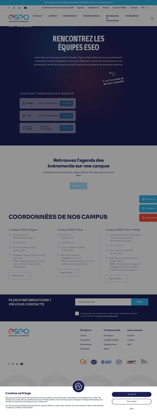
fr (142, 8)
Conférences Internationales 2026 (58, 8)
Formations (69, 16)
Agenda (80, 8)
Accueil (11, 27)
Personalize (132, 401)
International (91, 16)
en (147, 8)
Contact (134, 8)
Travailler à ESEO (111, 340)
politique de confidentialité (107, 316)
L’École (37, 16)
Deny (132, 409)
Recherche (85, 349)
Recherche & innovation (112, 18)
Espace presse (110, 344)
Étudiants (85, 330)
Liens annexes (134, 330)
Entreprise (131, 16)
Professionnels (112, 330)
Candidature (93, 8)
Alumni (106, 8)
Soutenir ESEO (119, 8)
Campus (52, 16)
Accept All (132, 394)
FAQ (129, 344)
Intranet (131, 336)
